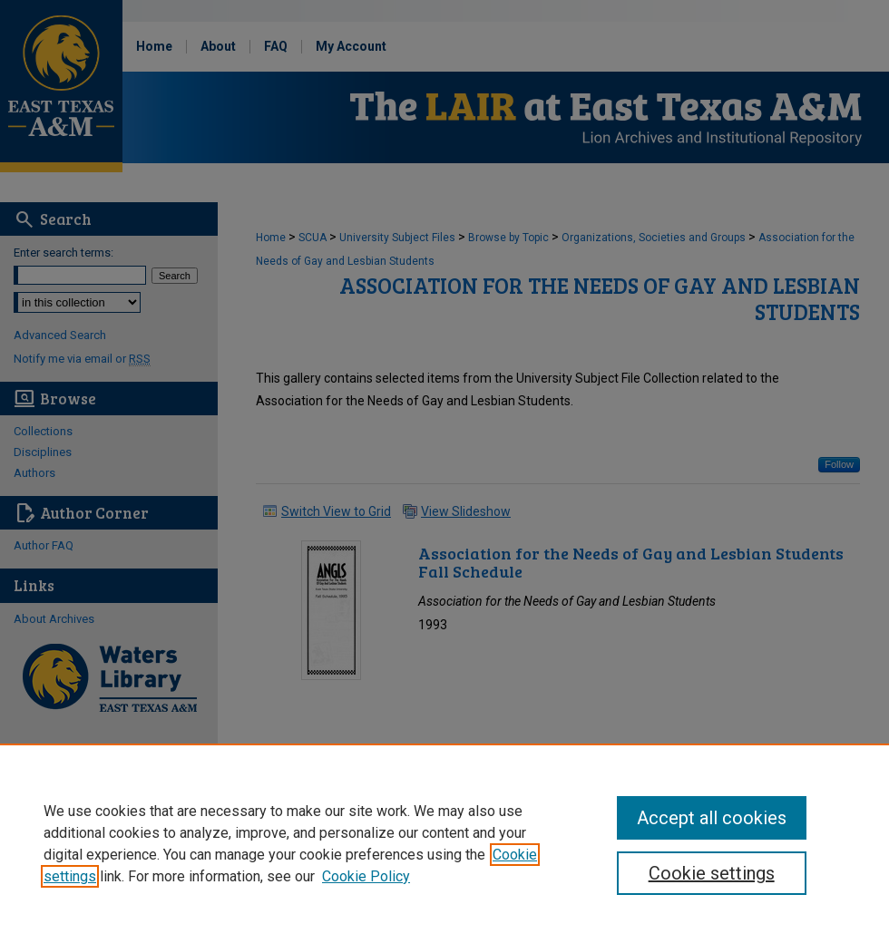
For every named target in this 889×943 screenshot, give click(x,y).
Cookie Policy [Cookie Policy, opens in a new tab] (366, 876)
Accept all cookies (711, 818)
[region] (444, 843)
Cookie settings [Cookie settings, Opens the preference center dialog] (712, 873)
